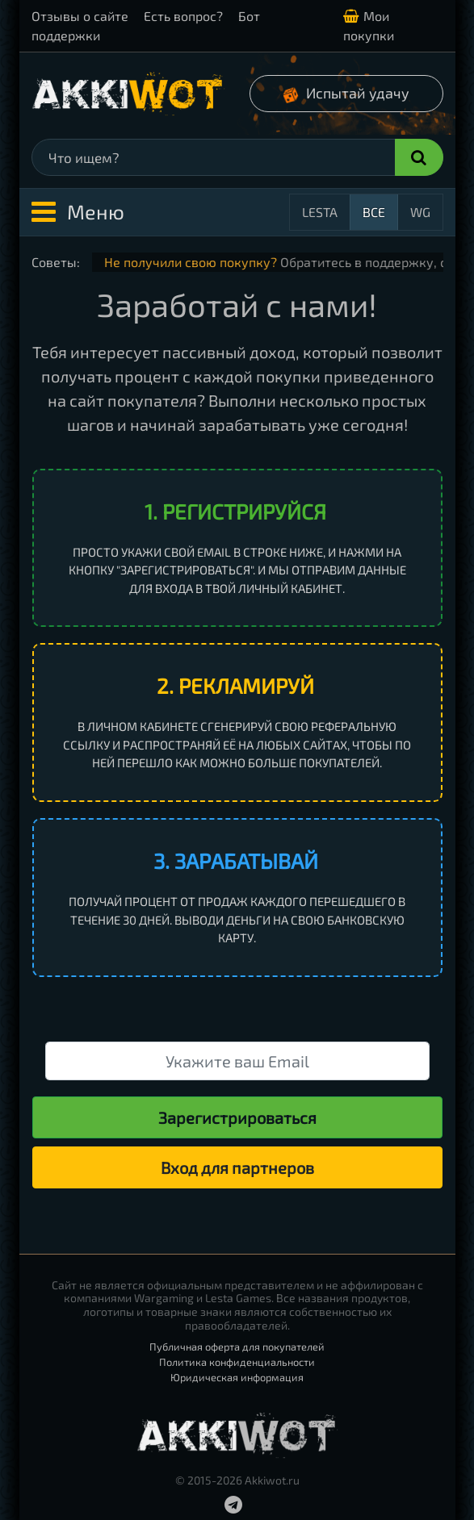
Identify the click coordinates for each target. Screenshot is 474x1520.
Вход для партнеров (237, 1167)
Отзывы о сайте (79, 15)
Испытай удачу (345, 94)
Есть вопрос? (183, 15)
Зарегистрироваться (237, 1117)
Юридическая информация (237, 1377)
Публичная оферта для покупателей (237, 1346)
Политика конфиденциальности (237, 1361)
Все (374, 211)
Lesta (320, 211)
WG (420, 211)
